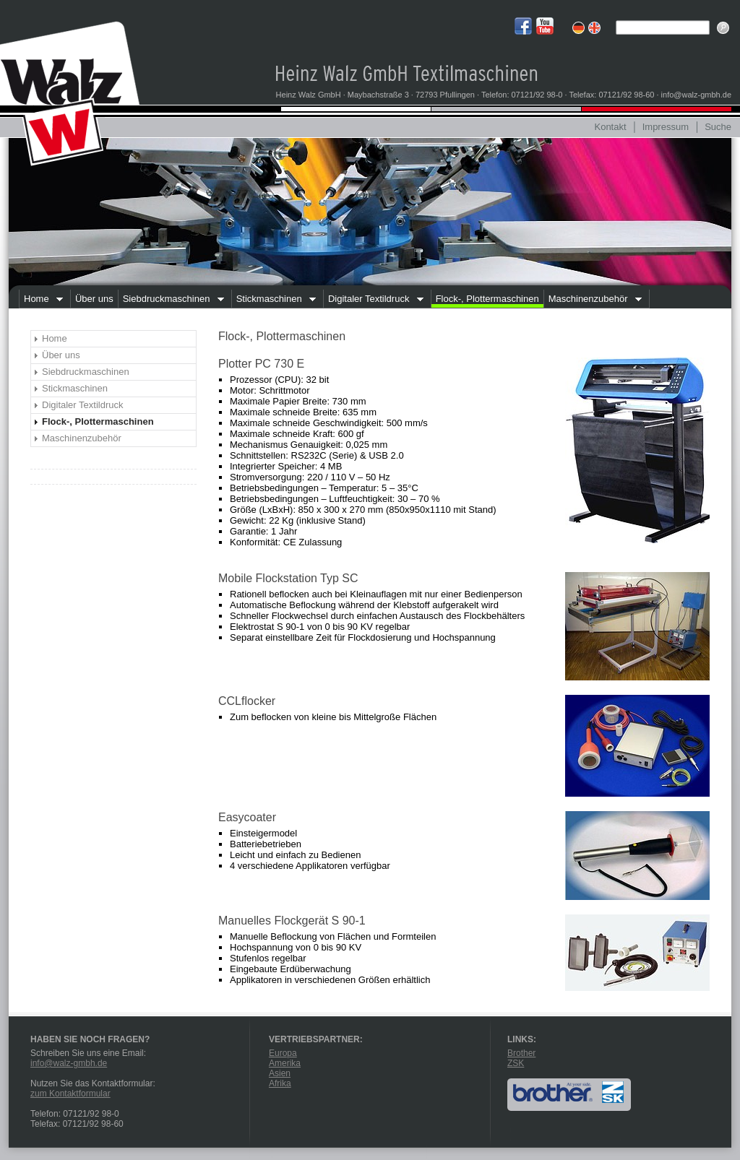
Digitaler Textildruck (373, 300)
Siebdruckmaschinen (171, 300)
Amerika (285, 1063)
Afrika (280, 1083)
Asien (280, 1073)
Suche (718, 126)
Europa (283, 1053)
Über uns (94, 298)
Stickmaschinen (274, 300)
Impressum (665, 126)
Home (41, 300)
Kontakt (610, 126)
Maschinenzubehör (592, 300)
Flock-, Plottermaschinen (487, 298)
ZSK (515, 1063)
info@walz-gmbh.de (68, 1063)
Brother (521, 1053)
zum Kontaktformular (70, 1093)
